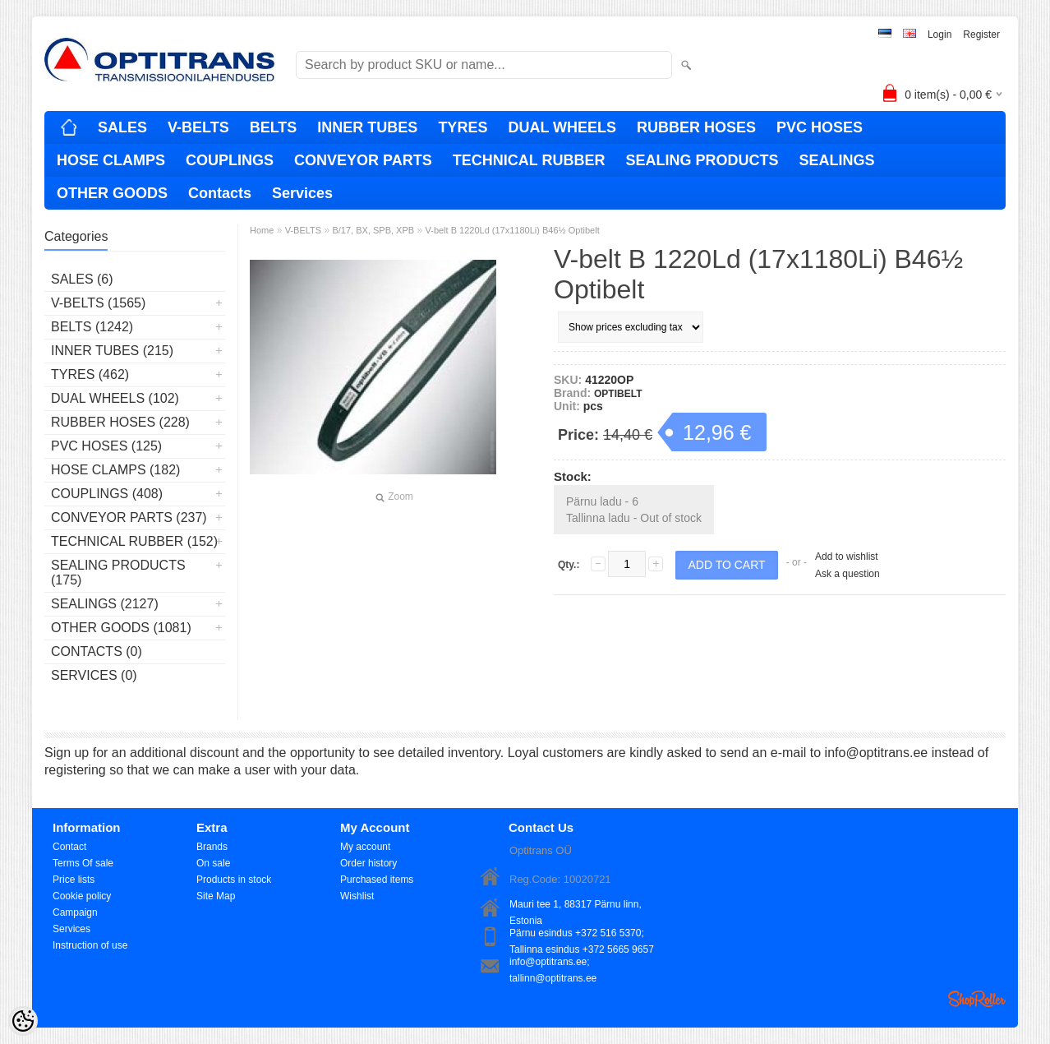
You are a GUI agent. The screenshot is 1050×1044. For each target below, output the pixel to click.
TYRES (462, 127)
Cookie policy (82, 896)
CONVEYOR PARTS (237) (129, 517)
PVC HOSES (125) (106, 446)
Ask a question (847, 574)
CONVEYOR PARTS (363, 160)
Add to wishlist (846, 556)
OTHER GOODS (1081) (121, 628)
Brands (212, 846)
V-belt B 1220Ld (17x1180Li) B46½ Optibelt (512, 230)
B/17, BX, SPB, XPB (373, 230)
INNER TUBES (367, 127)
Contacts (219, 193)
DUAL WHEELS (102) (115, 398)
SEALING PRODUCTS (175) (118, 572)
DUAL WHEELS (562, 127)
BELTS (273, 127)
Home (262, 230)
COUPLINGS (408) (107, 494)
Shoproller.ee (977, 999)
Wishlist (357, 896)
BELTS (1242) (92, 327)
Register (981, 34)
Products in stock (233, 879)
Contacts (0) (96, 651)
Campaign (75, 912)
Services (302, 193)
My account (365, 846)
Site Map (215, 896)
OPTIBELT (618, 394)
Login (939, 34)
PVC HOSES (819, 127)
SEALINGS (836, 160)
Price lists (73, 879)
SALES (122, 127)
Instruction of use (90, 945)
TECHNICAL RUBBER (529, 160)
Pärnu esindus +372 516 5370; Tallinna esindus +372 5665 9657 (581, 934)
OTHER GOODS (112, 193)
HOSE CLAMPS (111, 160)
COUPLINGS (230, 160)
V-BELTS (198, 127)
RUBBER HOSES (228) (120, 422)
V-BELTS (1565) (98, 303)
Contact (69, 846)
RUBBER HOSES (696, 127)
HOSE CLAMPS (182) (115, 470)
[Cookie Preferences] (23, 1021)
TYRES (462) (90, 374)
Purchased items (376, 879)
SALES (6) (82, 279)
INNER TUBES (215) (112, 351)
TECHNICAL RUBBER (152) (134, 541)
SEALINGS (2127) (105, 604)
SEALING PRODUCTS (701, 160)
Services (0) (94, 675)
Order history (368, 863)
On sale (213, 863)
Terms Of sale (83, 863)
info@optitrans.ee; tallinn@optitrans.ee (552, 963)
